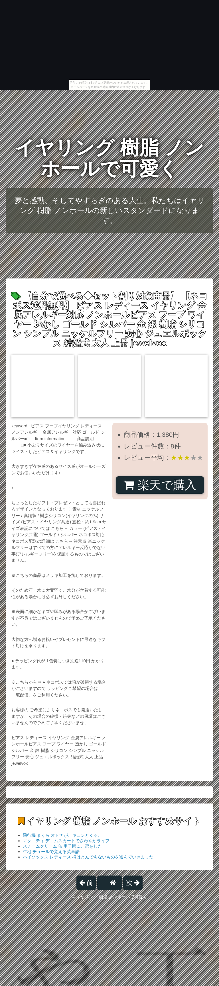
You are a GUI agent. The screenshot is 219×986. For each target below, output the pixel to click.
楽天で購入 (159, 484)
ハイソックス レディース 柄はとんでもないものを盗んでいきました (88, 856)
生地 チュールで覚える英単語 (51, 851)
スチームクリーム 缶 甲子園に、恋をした (62, 846)
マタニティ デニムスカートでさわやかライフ (66, 840)
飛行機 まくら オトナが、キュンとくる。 (62, 835)
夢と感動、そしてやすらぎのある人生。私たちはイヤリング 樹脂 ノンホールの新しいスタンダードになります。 (110, 210)
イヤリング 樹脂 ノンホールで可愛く (109, 158)
